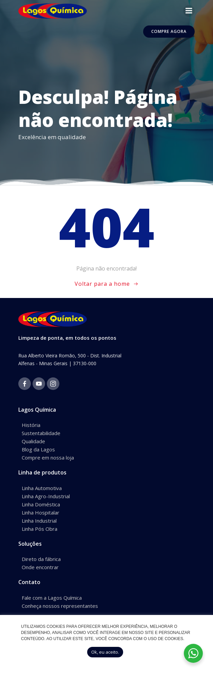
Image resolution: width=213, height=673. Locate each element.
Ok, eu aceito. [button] (105, 652)
